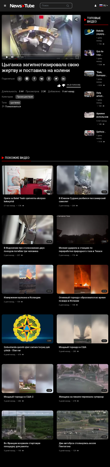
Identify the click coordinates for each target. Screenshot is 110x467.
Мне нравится (59, 85)
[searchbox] (52, 5)
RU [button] (102, 5)
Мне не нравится (63, 85)
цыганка (15, 102)
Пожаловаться (11, 106)
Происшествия (25, 96)
